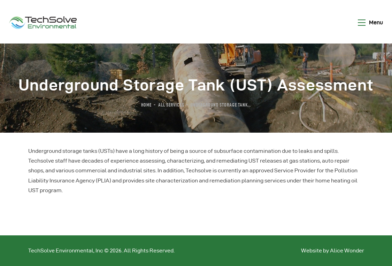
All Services (171, 105)
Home (146, 105)
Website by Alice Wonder (332, 250)
